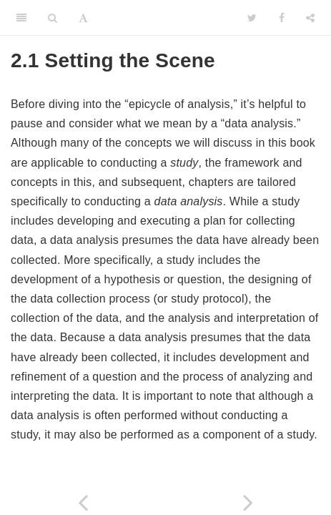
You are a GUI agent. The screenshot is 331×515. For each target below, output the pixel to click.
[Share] (310, 18)
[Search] (52, 18)
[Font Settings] (83, 18)
